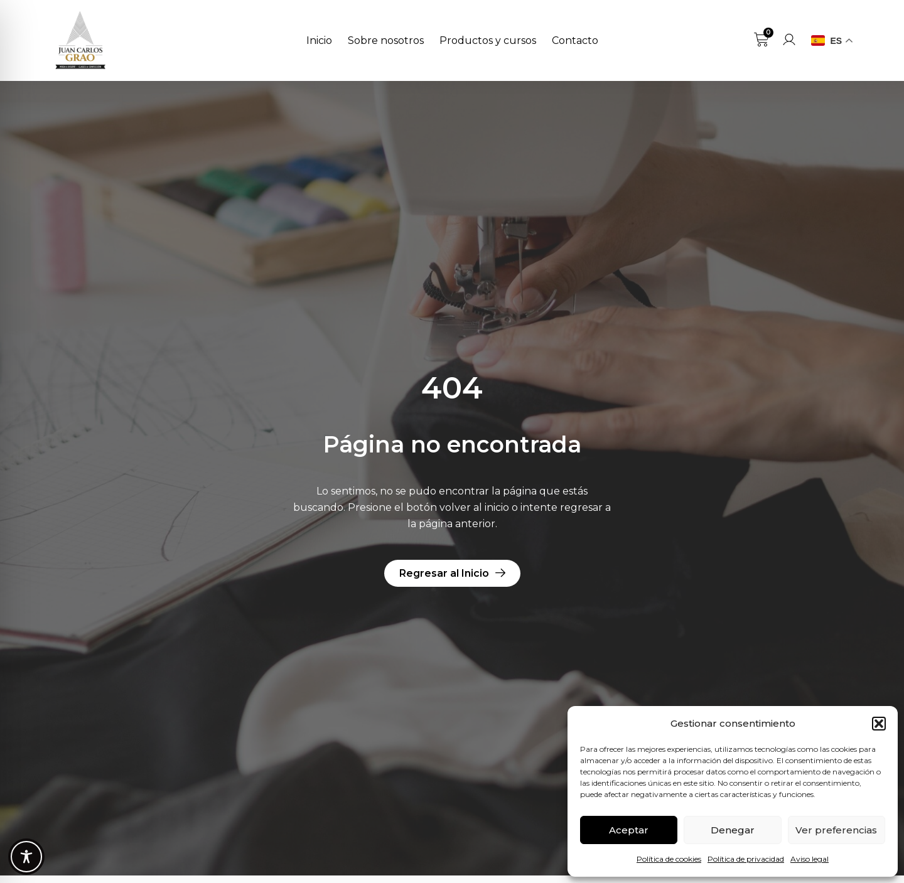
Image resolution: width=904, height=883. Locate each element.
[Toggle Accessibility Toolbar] (26, 857)
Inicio (319, 40)
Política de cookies (669, 859)
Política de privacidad (746, 859)
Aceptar (628, 830)
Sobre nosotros (386, 40)
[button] (879, 723)
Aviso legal (809, 859)
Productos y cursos (487, 40)
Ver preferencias (836, 830)
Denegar (733, 830)
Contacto (575, 40)
